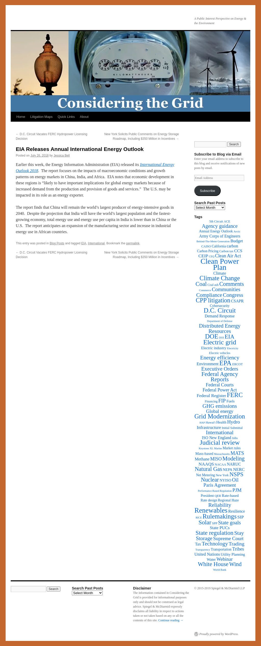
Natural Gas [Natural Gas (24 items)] (208, 469)
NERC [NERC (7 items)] (239, 469)
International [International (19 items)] (219, 432)
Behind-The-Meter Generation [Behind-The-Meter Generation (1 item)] (213, 241)
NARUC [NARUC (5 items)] (234, 464)
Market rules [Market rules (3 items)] (232, 448)
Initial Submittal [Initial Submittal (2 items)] (232, 428)
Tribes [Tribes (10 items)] (238, 549)
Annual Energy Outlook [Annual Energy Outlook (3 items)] (216, 231)
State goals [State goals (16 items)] (229, 522)
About (84, 117)
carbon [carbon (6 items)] (232, 246)
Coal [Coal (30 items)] (201, 283)
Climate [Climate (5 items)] (219, 273)
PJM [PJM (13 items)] (237, 490)
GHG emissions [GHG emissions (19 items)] (220, 406)
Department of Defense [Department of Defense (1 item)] (219, 321)
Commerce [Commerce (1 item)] (205, 290)
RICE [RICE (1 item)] (198, 517)
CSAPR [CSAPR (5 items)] (237, 301)
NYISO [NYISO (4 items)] (225, 480)
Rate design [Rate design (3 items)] (209, 500)
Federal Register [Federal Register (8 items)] (211, 395)
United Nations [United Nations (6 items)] (207, 554)
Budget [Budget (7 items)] (236, 240)
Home (20, 117)
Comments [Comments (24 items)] (231, 284)
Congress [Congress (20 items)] (233, 295)
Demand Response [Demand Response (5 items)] (219, 316)
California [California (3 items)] (219, 246)
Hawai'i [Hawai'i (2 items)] (211, 422)
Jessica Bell (62, 155)
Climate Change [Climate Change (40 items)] (220, 278)
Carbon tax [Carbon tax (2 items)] (226, 251)
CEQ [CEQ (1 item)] (211, 256)
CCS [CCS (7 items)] (238, 250)
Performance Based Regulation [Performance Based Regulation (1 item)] (215, 490)
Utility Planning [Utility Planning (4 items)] (233, 554)
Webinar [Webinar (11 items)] (224, 559)
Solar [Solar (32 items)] (205, 522)
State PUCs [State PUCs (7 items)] (220, 527)
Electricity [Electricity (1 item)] (232, 348)
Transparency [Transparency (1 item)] (202, 549)
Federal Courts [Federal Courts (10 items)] (219, 384)
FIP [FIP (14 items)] (222, 400)
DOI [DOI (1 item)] (221, 337)
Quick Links (66, 117)
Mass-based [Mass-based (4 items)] (204, 454)
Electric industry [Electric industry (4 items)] (213, 348)
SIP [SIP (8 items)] (240, 516)
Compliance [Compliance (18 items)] (209, 295)
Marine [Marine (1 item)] (218, 448)
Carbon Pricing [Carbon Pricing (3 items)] (207, 251)
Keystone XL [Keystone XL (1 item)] (206, 448)
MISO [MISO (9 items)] (216, 458)
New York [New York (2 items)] (222, 475)
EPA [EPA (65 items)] (225, 363)
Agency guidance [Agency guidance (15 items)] (220, 226)
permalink (132, 243)
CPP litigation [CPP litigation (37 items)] (213, 300)
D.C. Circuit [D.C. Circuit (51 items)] (220, 310)
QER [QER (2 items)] (218, 496)
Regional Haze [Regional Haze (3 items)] (228, 500)
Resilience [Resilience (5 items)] (236, 511)
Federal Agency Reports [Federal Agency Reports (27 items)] (219, 377)
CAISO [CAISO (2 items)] (206, 246)
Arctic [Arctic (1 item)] (237, 231)
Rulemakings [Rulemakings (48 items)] (220, 516)
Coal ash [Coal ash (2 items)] (213, 285)
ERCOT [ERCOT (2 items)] (237, 364)
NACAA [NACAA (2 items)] (220, 464)
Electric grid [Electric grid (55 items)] (219, 342)
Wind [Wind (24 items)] (235, 564)
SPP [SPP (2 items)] (214, 523)
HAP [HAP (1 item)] (202, 422)
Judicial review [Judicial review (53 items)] (220, 442)
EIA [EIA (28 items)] (229, 336)
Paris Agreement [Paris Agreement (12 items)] (219, 485)
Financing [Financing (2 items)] (211, 401)
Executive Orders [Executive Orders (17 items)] (219, 369)
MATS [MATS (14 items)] (237, 453)
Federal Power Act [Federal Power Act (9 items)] (220, 389)
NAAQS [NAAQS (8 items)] (206, 464)
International (96, 243)
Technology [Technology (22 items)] (215, 544)
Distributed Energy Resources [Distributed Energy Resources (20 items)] (219, 328)
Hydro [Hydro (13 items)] (233, 422)
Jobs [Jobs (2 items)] (235, 438)
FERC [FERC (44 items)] (235, 394)
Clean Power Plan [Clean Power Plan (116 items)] (220, 264)
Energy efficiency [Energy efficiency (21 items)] (219, 358)
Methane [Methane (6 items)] (202, 459)
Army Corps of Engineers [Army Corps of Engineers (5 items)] (219, 236)
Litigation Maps (41, 117)
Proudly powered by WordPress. (219, 634)
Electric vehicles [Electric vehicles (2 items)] (219, 353)
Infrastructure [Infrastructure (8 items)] (209, 427)
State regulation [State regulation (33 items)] (214, 532)
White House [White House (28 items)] (213, 564)
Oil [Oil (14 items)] (235, 480)
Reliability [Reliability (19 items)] (219, 505)
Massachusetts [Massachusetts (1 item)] (222, 454)
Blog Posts (57, 243)
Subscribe (207, 191)
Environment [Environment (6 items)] (207, 363)
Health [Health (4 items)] (221, 422)
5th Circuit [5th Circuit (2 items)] (216, 221)
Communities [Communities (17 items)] (226, 289)
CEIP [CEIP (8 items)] (203, 255)
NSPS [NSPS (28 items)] (236, 474)
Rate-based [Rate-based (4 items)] (230, 496)
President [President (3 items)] (207, 496)
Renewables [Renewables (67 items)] (210, 510)
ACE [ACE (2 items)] (227, 221)
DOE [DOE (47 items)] (211, 336)
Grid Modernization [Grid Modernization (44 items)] (219, 416)
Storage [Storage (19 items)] (204, 538)
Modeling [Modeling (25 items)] (234, 458)
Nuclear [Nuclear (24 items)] (210, 479)
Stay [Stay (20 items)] (239, 533)
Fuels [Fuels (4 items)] (230, 401)
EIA (83, 243)
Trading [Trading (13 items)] (236, 543)
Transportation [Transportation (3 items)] (221, 549)
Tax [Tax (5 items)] (198, 544)
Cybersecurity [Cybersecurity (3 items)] (220, 306)
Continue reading (170, 620)
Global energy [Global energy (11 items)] (219, 411)
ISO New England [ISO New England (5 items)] (216, 438)
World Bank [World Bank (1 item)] (219, 569)
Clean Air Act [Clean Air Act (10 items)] (228, 255)
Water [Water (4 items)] (211, 559)
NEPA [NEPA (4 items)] (227, 470)
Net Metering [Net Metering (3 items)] (205, 475)
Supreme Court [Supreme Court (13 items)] (228, 538)
